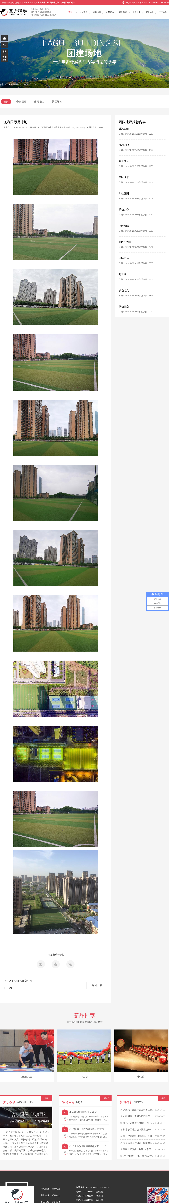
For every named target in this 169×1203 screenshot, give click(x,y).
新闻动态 (136, 12)
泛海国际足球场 (29, 84)
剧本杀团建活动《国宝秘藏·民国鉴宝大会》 (144, 1129)
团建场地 (110, 12)
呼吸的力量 (125, 242)
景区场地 (57, 101)
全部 (6, 101)
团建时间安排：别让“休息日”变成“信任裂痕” (145, 1149)
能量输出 (150, 12)
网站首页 (45, 1189)
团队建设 (83, 12)
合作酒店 (21, 101)
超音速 (122, 274)
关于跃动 (163, 12)
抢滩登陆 (124, 225)
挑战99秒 (124, 145)
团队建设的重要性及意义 (83, 1112)
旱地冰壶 (27, 1076)
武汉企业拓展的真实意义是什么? (87, 1146)
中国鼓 (141, 1076)
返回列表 (97, 985)
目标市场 (124, 258)
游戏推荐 (97, 12)
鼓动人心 (124, 209)
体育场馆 (15, 84)
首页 (70, 12)
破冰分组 (124, 128)
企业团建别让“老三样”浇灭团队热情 (141, 1156)
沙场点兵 (124, 290)
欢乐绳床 (124, 161)
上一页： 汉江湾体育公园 (18, 980)
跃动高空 (124, 306)
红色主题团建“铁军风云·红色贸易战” (141, 1123)
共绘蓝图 (124, 193)
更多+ (47, 1098)
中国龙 (84, 1076)
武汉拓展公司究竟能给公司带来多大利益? (92, 1129)
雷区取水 (124, 177)
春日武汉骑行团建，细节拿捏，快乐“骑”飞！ (145, 1143)
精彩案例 (123, 12)
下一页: (8, 987)
